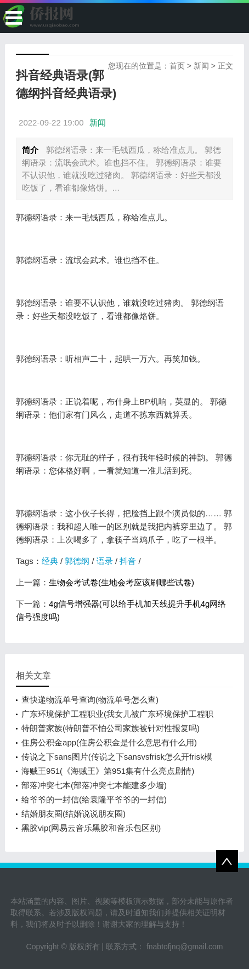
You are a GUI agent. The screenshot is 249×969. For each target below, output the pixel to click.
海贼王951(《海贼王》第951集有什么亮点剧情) (107, 771)
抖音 (128, 561)
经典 (50, 561)
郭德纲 (77, 561)
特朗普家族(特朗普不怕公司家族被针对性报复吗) (110, 728)
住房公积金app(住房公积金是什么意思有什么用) (109, 742)
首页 (177, 65)
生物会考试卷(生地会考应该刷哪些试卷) (121, 582)
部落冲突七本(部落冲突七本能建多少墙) (94, 785)
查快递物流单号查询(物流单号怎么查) (90, 699)
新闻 (201, 65)
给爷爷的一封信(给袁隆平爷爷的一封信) (94, 799)
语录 (105, 561)
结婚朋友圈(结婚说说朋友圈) (73, 813)
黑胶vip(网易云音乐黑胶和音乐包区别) (91, 828)
